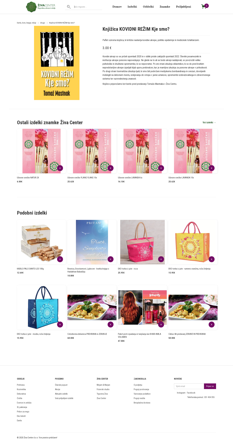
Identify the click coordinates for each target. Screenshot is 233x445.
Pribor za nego (23, 411)
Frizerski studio (103, 389)
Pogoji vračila (139, 398)
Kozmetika (21, 389)
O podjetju (138, 385)
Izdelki (132, 6)
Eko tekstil (21, 416)
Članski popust (61, 385)
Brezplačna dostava (142, 403)
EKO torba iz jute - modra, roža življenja (33, 334)
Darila (19, 420)
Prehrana (21, 385)
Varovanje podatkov (142, 394)
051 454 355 (209, 397)
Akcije (57, 389)
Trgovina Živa (102, 394)
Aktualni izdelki (61, 394)
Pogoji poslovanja (141, 389)
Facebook (191, 393)
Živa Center (101, 398)
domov (117, 6)
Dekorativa (21, 394)
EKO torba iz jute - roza (128, 268)
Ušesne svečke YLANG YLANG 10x (82, 177)
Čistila (19, 398)
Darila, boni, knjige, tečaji (26, 23)
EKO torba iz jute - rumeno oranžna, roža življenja (189, 268)
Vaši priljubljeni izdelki (64, 398)
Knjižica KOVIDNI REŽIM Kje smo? (62, 23)
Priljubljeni (183, 6)
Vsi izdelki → (209, 122)
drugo (42, 23)
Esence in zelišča (24, 403)
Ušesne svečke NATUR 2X (28, 177)
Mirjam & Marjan (103, 385)
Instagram (181, 393)
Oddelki (148, 6)
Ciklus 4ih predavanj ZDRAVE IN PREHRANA (187, 334)
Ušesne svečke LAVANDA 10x (181, 177)
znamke (165, 6)
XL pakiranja (22, 407)
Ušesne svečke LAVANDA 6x (130, 177)
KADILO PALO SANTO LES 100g (30, 268)
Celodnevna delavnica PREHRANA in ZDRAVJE (87, 334)
